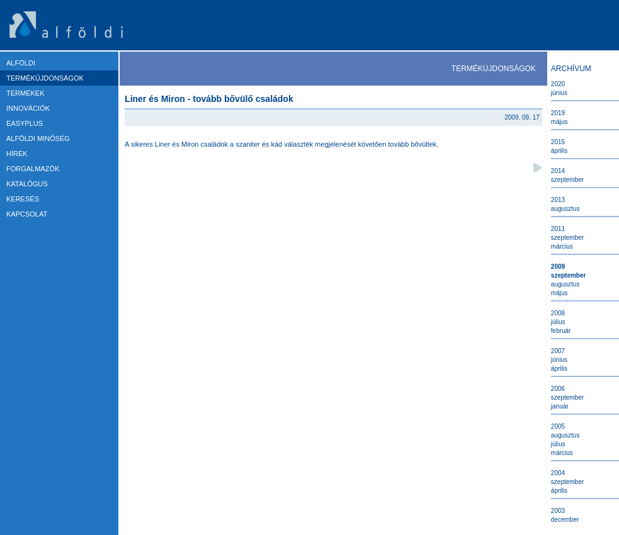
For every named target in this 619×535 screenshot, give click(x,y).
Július (558, 321)
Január (560, 406)
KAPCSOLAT (26, 214)
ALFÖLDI (20, 63)
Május (559, 121)
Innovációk (28, 108)
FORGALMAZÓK (32, 168)
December (565, 519)
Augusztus (565, 208)
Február (561, 330)
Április (559, 150)
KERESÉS (22, 199)
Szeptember (567, 179)
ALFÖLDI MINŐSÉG (38, 138)
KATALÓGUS (27, 184)
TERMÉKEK (25, 93)
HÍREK (17, 153)
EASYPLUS (24, 123)
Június (559, 92)
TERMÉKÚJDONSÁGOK (45, 78)
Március (562, 246)
